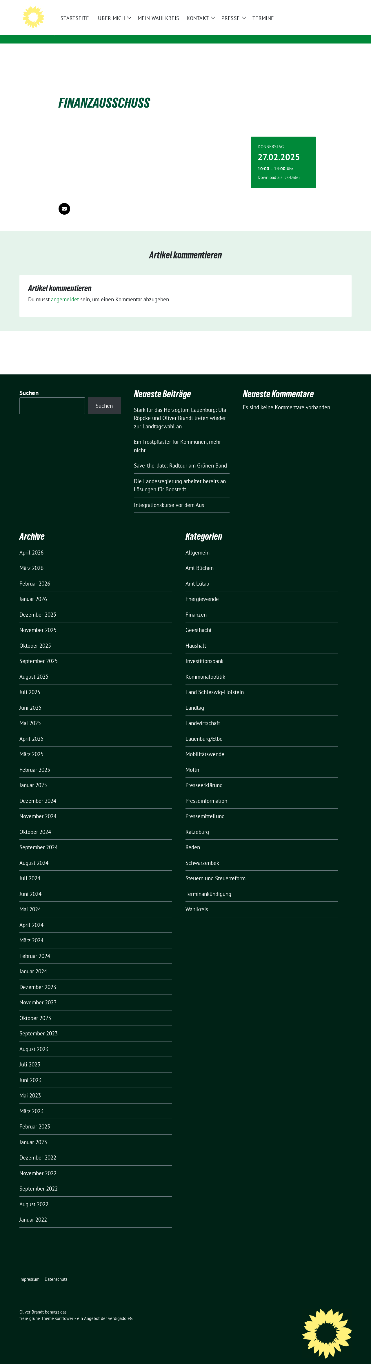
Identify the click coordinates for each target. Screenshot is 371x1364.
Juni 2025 (30, 698)
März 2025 (31, 745)
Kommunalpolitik (205, 667)
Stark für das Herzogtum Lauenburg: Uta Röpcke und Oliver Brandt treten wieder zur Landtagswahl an (180, 409)
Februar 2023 (34, 1117)
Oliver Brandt (90, 23)
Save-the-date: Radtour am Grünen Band (180, 456)
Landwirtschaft (203, 714)
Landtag (195, 698)
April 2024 (31, 915)
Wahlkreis (197, 900)
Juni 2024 (30, 884)
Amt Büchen (200, 558)
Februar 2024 (34, 946)
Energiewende (202, 589)
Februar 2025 (34, 760)
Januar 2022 (33, 1210)
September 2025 (38, 652)
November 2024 (38, 807)
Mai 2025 (30, 714)
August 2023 (33, 1040)
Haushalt (196, 636)
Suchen (29, 384)
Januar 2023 (33, 1133)
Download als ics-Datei (279, 168)
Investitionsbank (204, 652)
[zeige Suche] (341, 5)
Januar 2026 (33, 589)
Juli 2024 (29, 869)
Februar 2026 (34, 574)
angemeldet (65, 290)
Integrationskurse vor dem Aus (169, 495)
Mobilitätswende (205, 745)
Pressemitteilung (205, 807)
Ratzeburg (197, 822)
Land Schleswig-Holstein (215, 683)
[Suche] (333, 5)
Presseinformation (206, 791)
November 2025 (38, 620)
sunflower (64, 1309)
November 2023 (38, 993)
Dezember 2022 (37, 1148)
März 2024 (31, 931)
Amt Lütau (197, 574)
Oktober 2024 (35, 822)
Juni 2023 (30, 1071)
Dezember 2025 (37, 605)
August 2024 (33, 853)
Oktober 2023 (35, 1009)
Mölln (192, 760)
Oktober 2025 (35, 636)
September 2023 (38, 1024)
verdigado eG (120, 1309)
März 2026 (31, 558)
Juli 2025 (29, 683)
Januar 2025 (33, 776)
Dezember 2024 (37, 791)
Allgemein (198, 543)
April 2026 (31, 543)
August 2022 (33, 1195)
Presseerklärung (204, 776)
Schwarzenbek (202, 853)
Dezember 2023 (37, 977)
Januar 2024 (33, 962)
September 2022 (38, 1179)
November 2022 (38, 1164)
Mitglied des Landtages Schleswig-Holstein (126, 31)
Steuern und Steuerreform (215, 869)
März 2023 (31, 1102)
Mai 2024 (30, 900)
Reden (193, 838)
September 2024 (38, 838)
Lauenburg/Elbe (204, 729)
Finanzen (196, 605)
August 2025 (33, 667)
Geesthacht (199, 620)
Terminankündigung (208, 884)
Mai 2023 (30, 1086)
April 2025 (31, 729)
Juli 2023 (29, 1055)
